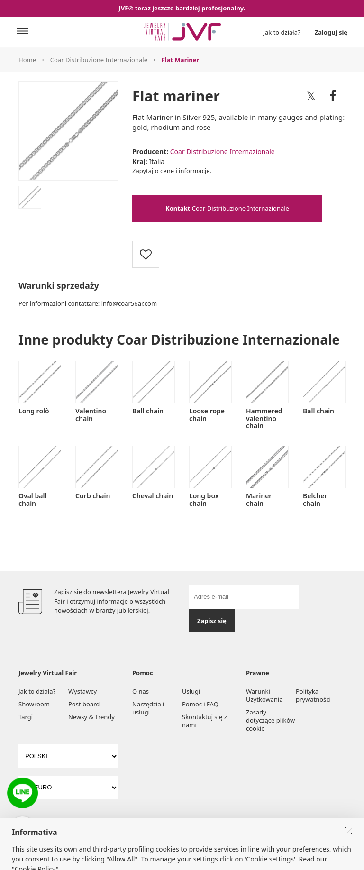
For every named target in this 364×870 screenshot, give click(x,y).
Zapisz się (212, 620)
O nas (140, 691)
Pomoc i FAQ (200, 704)
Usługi (191, 691)
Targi (25, 717)
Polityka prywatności (313, 695)
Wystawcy (82, 691)
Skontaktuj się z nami (204, 721)
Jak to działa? (282, 32)
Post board (84, 704)
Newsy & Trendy (91, 717)
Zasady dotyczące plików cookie (270, 720)
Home (27, 59)
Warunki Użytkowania (264, 695)
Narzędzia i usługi (148, 708)
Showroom (34, 704)
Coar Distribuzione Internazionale (98, 59)
